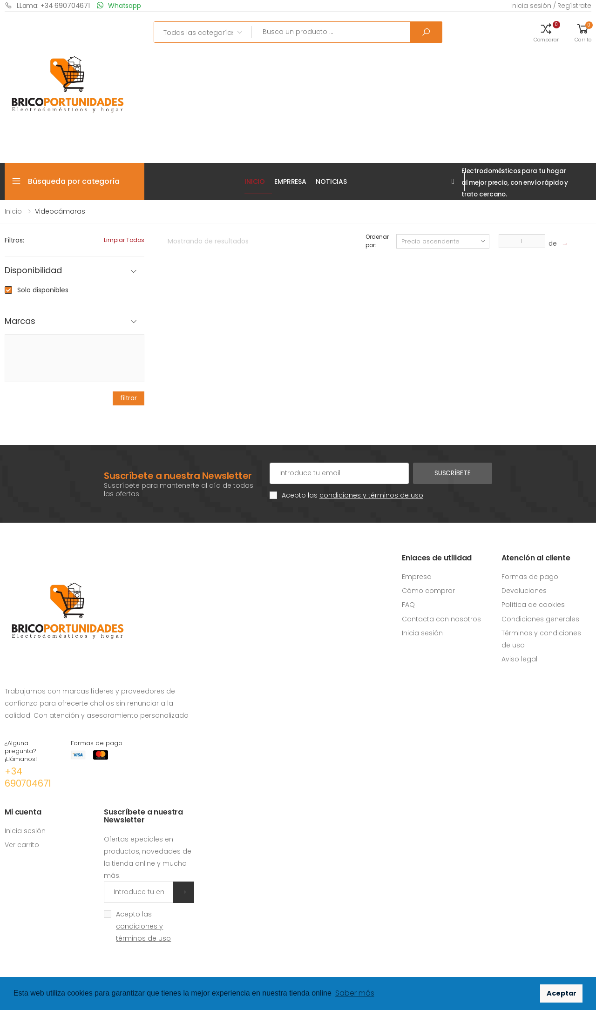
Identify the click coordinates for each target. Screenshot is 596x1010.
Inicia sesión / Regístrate (551, 5)
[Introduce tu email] (138, 892)
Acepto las (352, 495)
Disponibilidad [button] (33, 271)
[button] (546, 32)
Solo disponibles (42, 290)
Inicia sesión (422, 633)
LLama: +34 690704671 (47, 5)
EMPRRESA (290, 181)
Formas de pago (529, 576)
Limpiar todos (124, 240)
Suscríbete (452, 473)
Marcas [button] (20, 321)
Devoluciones (524, 590)
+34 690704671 (28, 777)
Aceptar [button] (561, 993)
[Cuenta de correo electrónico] (339, 473)
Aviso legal (519, 659)
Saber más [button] (354, 993)
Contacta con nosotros (441, 619)
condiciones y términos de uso (371, 495)
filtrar (128, 398)
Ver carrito (22, 844)
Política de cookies (533, 604)
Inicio (254, 181)
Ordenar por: (377, 241)
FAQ (408, 604)
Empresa (417, 576)
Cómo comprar (428, 590)
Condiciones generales (540, 619)
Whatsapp (119, 5)
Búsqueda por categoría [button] (73, 181)
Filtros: (14, 240)
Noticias (331, 181)
